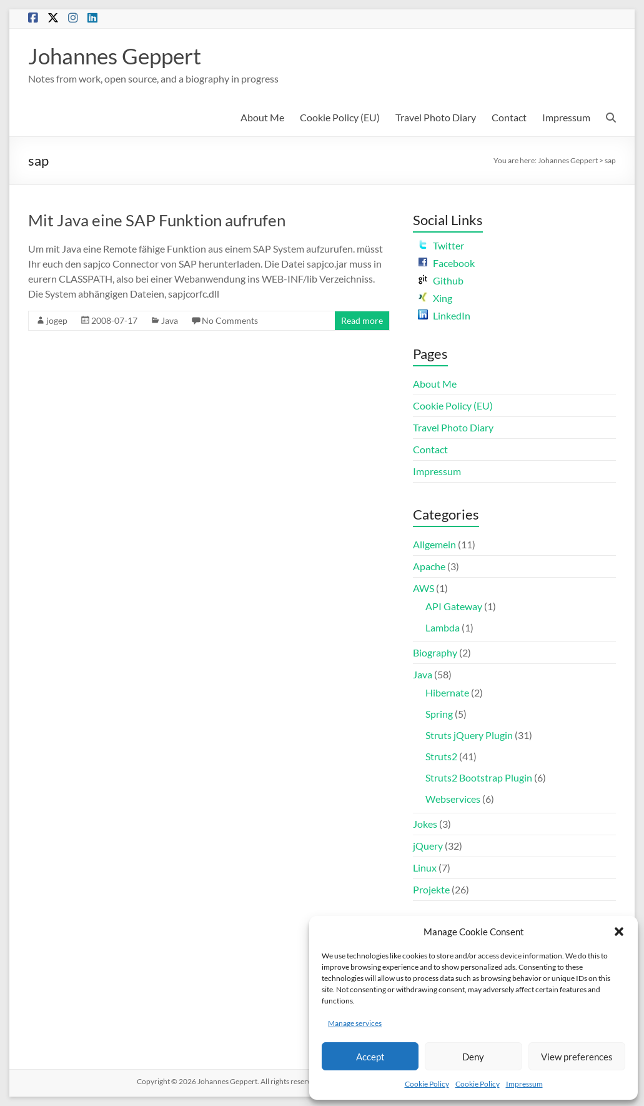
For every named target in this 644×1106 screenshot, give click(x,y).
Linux (425, 867)
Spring (439, 714)
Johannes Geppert (118, 55)
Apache (429, 566)
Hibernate (447, 692)
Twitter (441, 245)
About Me (262, 117)
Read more (362, 320)
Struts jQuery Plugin (469, 735)
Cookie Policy (427, 1083)
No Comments (230, 320)
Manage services (355, 1023)
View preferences (577, 1056)
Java (169, 320)
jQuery (428, 846)
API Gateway (453, 606)
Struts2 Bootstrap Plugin (478, 777)
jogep (56, 320)
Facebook (446, 263)
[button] (619, 931)
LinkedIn (444, 315)
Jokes (425, 824)
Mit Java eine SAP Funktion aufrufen (156, 220)
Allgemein (434, 544)
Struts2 (441, 756)
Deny (473, 1056)
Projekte (431, 889)
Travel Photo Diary (435, 117)
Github (440, 280)
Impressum (524, 1083)
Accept (370, 1056)
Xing (435, 298)
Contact (509, 117)
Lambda (442, 627)
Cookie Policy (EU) (340, 117)
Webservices (452, 799)
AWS (423, 588)
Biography (435, 652)
